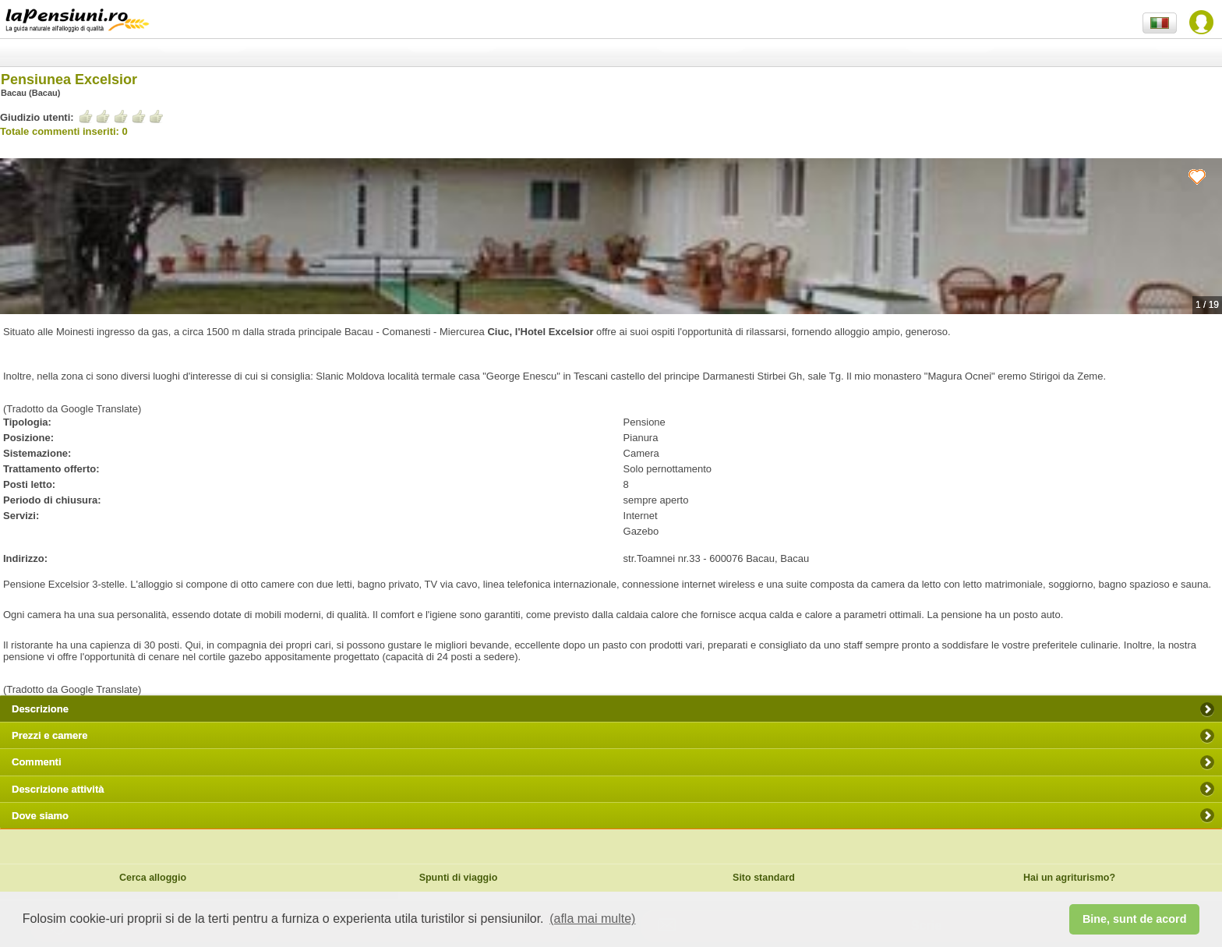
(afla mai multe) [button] (592, 918)
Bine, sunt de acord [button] (1134, 919)
